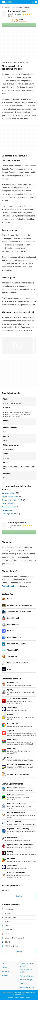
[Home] (2, 7)
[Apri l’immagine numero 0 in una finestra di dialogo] (17, 345)
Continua (19, 896)
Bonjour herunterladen (10, 496)
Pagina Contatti (8, 586)
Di (12, 14)
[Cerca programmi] (32, 2)
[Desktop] (14, 7)
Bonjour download (8, 507)
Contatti (4, 968)
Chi (3, 964)
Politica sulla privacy (27, 976)
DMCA (22, 984)
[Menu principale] (36, 2)
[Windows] (7, 7)
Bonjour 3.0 (6, 890)
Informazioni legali (26, 980)
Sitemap (5, 975)
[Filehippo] (7, 2)
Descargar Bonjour (8, 493)
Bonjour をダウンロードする (12, 500)
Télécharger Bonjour (9, 514)
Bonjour (17, 11)
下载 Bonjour (6, 510)
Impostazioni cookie (27, 987)
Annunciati (5, 971)
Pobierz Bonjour (7, 503)
